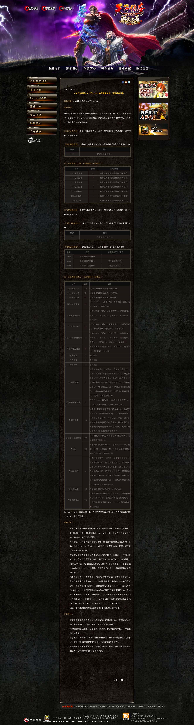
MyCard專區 (42, 97)
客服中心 (42, 122)
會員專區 (42, 89)
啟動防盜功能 (42, 81)
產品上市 (42, 106)
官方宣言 (42, 114)
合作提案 (42, 131)
